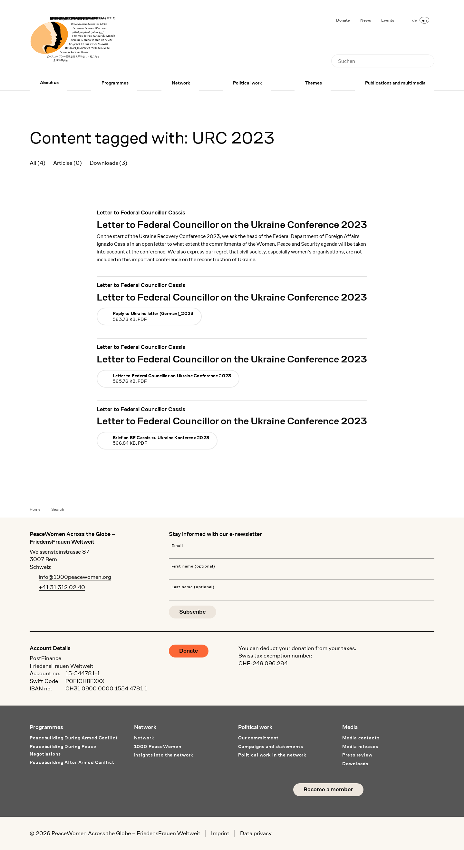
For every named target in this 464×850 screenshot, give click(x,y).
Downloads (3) (108, 163)
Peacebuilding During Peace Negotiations (63, 750)
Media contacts (360, 738)
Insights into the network (164, 755)
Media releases (360, 746)
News (365, 20)
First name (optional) (193, 566)
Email (177, 545)
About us (49, 82)
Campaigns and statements (270, 746)
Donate (343, 20)
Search (57, 509)
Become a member (328, 789)
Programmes (115, 83)
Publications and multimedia (395, 83)
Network (181, 83)
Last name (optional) (193, 587)
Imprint (220, 833)
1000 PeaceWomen (157, 746)
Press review (357, 755)
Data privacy (256, 833)
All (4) (37, 163)
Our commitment (258, 738)
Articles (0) (67, 163)
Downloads (355, 763)
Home (35, 509)
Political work (247, 83)
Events (387, 20)
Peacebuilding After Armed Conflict (72, 762)
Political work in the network (272, 755)
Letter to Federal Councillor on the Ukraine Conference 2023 (232, 224)
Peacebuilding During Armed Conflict (74, 738)
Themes (313, 83)
